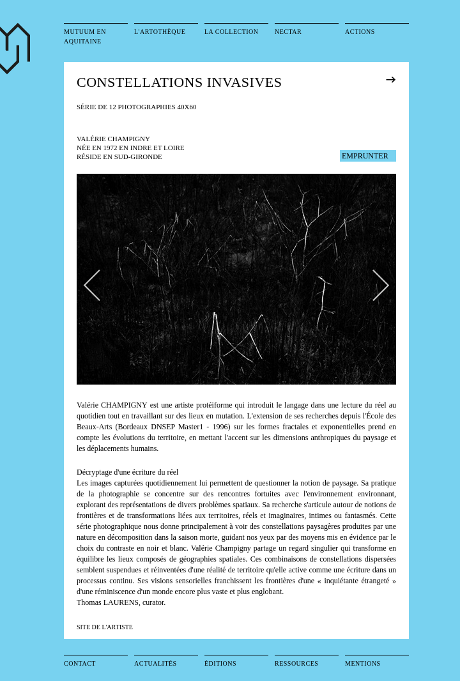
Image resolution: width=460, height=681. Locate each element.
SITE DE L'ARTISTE (105, 627)
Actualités (155, 663)
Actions (360, 31)
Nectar (288, 31)
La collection (231, 31)
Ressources (296, 663)
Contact (80, 663)
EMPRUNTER (365, 155)
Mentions (363, 663)
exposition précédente (408, 79)
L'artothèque (159, 31)
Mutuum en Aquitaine (85, 36)
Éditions (220, 663)
